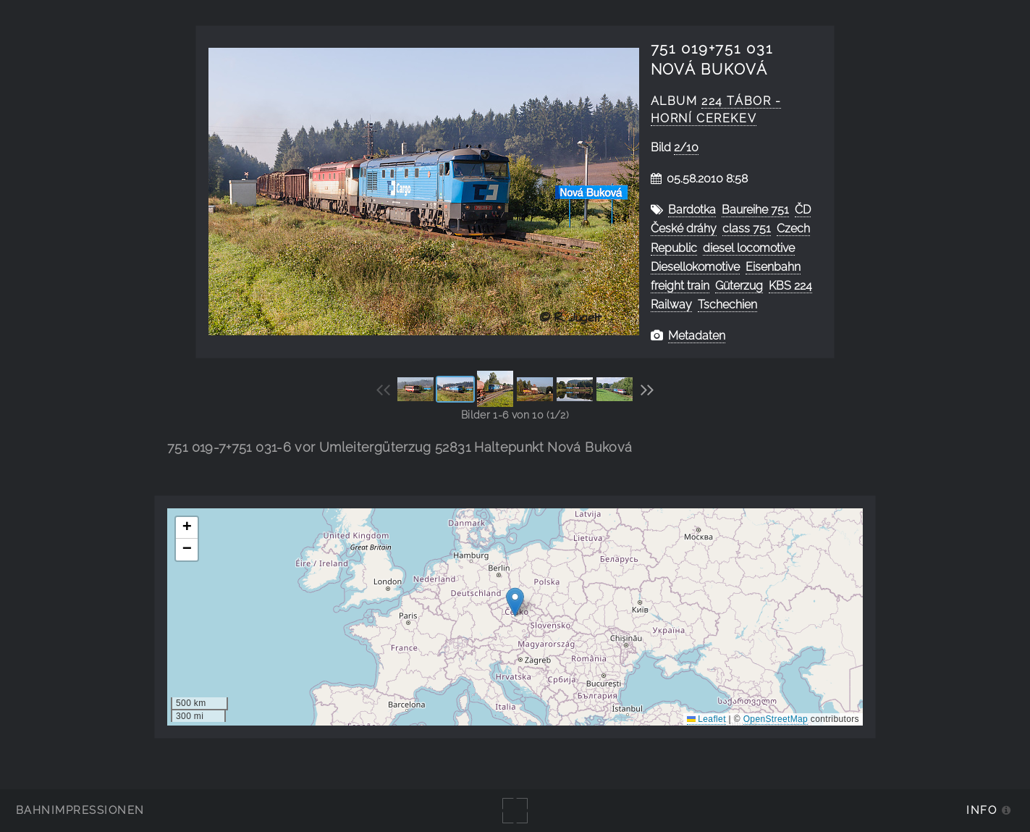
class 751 (746, 228)
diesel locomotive (749, 248)
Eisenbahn (773, 267)
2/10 (686, 147)
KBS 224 (790, 286)
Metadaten (696, 336)
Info (981, 810)
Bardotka (692, 210)
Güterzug (739, 286)
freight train (680, 286)
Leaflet (706, 719)
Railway (671, 304)
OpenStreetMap (775, 719)
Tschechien (727, 304)
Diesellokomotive (695, 267)
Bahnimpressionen (80, 810)
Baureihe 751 (755, 210)
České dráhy (684, 228)
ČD (803, 210)
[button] (515, 602)
